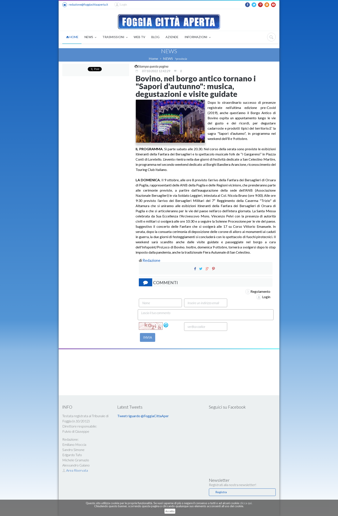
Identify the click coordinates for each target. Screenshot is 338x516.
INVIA (147, 337)
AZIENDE (172, 37)
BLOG (155, 37)
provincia (181, 58)
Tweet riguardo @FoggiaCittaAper (143, 416)
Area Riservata (75, 470)
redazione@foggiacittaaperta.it (85, 4)
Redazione (151, 260)
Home (153, 58)
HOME (72, 37)
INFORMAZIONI (198, 37)
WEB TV (139, 37)
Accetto (169, 511)
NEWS (90, 37)
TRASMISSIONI (115, 37)
